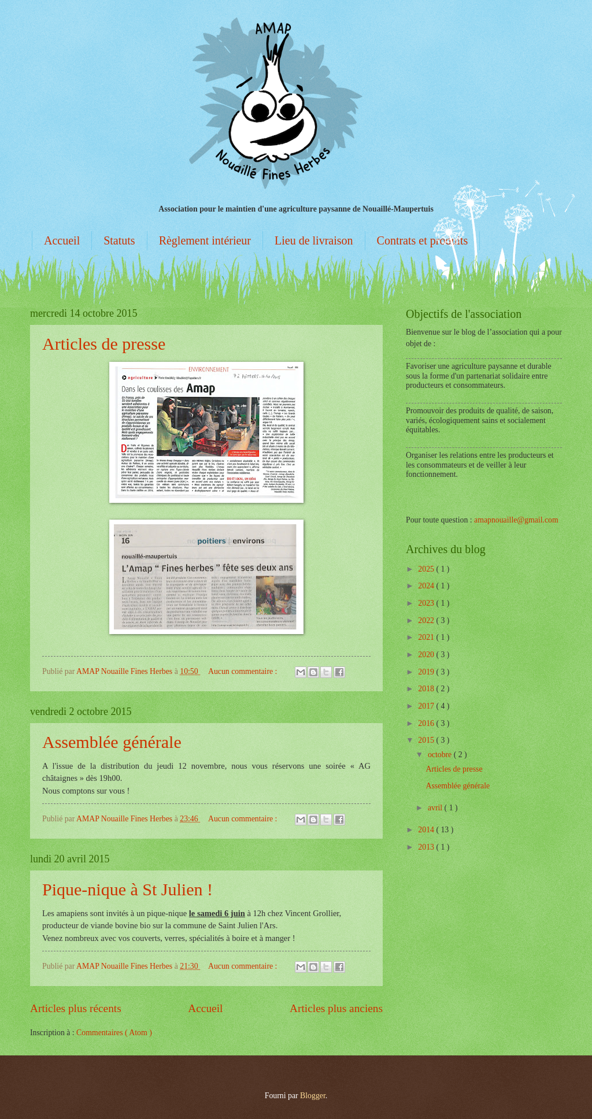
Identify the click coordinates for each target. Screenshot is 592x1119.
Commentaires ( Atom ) (114, 1032)
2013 (427, 847)
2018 (427, 688)
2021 (427, 637)
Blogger (312, 1095)
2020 (427, 654)
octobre (441, 754)
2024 (427, 585)
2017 (427, 706)
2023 (427, 603)
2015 (427, 740)
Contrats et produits (422, 240)
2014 (427, 829)
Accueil (62, 240)
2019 (427, 672)
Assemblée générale (112, 741)
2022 (427, 620)
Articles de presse (103, 343)
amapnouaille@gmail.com (516, 520)
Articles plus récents (75, 1008)
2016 (427, 723)
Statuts (119, 240)
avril (436, 807)
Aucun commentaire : (243, 671)
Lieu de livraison (314, 240)
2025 (427, 569)
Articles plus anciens (336, 1008)
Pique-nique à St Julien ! (127, 889)
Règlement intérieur (205, 240)
